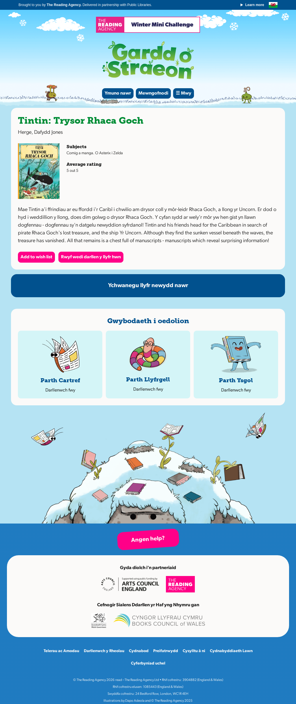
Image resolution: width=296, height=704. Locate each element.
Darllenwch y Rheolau (104, 651)
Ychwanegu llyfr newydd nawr (148, 286)
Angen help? (148, 539)
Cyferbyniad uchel (148, 663)
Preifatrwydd (165, 651)
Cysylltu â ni (194, 651)
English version (273, 5)
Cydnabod (139, 651)
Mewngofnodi (153, 93)
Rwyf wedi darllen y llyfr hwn (91, 257)
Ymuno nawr (118, 93)
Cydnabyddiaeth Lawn (231, 651)
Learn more (254, 5)
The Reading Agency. (64, 5)
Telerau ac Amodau (61, 651)
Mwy (186, 93)
